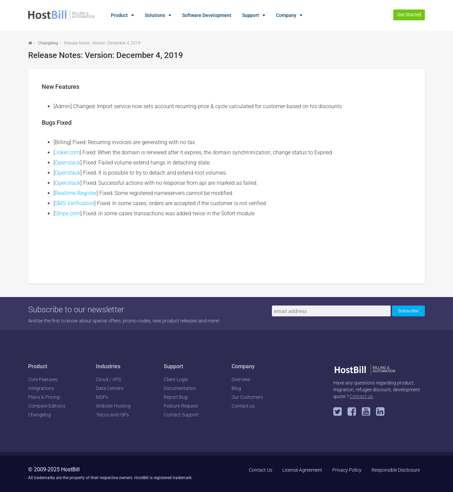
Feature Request (181, 406)
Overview (241, 379)
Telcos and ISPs (112, 414)
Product (119, 15)
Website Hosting (113, 406)
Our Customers (247, 397)
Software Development (206, 15)
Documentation (180, 388)
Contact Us (260, 470)
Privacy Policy (346, 470)
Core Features (43, 379)
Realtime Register (76, 193)
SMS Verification (74, 203)
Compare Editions (46, 406)
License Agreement (302, 470)
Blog (236, 388)
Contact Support (181, 414)
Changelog (48, 43)
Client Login (176, 379)
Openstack (67, 162)
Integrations (41, 388)
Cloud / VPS (108, 379)
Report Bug (176, 397)
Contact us (243, 406)
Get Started (409, 14)
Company (286, 15)
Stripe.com (67, 213)
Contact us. (362, 396)
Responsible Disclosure (396, 470)
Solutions (155, 15)
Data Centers (109, 388)
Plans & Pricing (44, 397)
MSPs (102, 397)
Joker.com (67, 152)
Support (250, 15)
